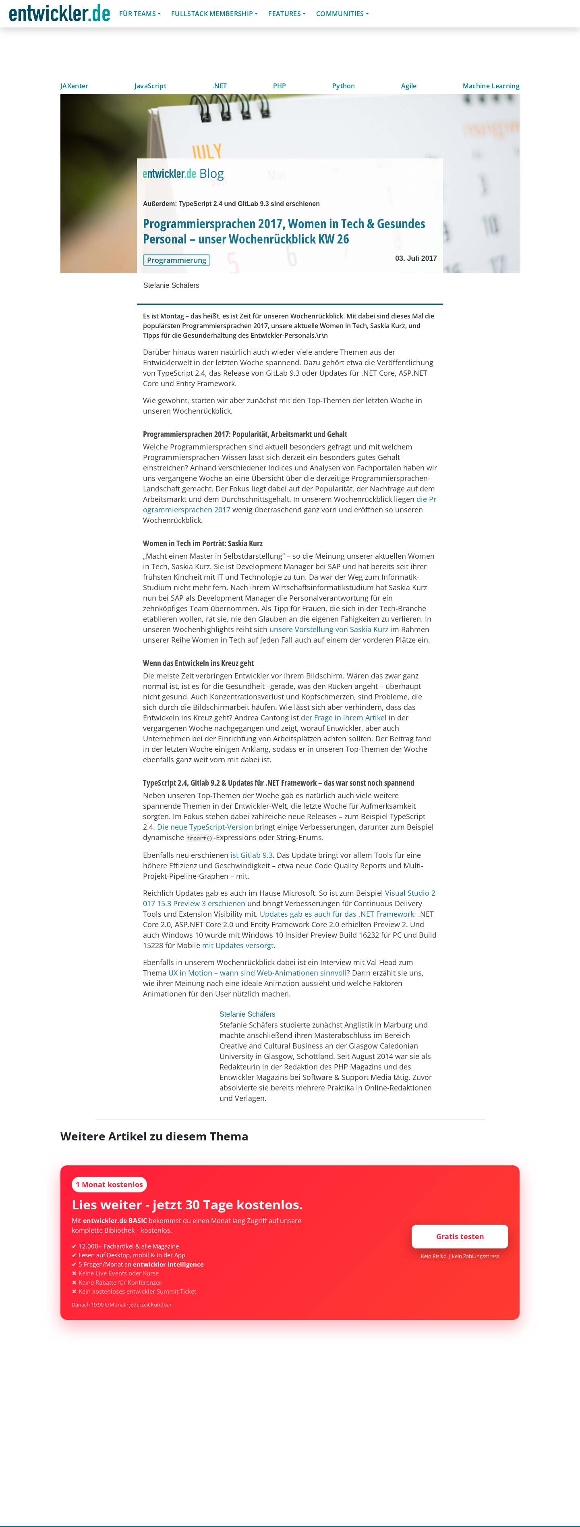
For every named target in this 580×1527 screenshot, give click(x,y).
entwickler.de (59, 15)
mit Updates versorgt (237, 945)
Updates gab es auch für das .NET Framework (337, 914)
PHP (279, 85)
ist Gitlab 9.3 (251, 855)
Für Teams (137, 13)
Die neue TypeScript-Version (205, 827)
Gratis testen (460, 1236)
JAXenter (74, 85)
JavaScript (150, 85)
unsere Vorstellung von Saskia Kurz (328, 629)
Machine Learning (491, 85)
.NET (219, 85)
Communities (340, 13)
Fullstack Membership (212, 13)
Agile (409, 85)
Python (343, 85)
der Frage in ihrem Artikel (344, 717)
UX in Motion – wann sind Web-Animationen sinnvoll (257, 973)
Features (284, 13)
